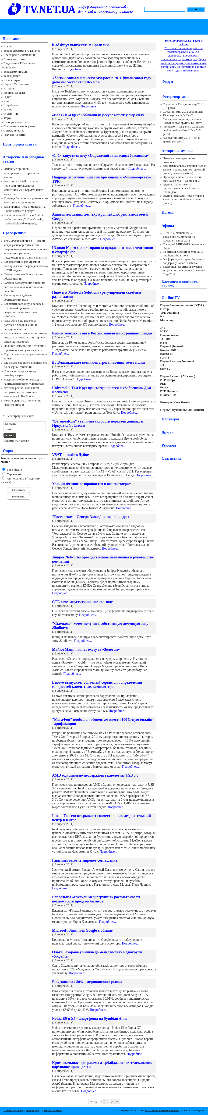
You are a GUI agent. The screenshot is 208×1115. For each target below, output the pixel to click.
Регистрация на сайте (20, 416)
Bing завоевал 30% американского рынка (87, 982)
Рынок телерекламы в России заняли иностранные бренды (102, 333)
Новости (9, 46)
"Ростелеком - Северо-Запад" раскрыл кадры (90, 517)
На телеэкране (13, 80)
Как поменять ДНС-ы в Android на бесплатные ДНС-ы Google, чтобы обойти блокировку (24, 219)
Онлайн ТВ (11, 113)
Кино (7, 101)
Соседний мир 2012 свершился (183, 111)
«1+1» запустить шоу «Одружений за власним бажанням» (100, 155)
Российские (14, 469)
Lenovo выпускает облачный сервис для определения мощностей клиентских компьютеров (97, 684)
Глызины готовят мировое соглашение (84, 860)
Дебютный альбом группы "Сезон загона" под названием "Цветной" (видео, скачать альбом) (185, 169)
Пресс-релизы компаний (19, 55)
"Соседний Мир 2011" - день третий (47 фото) (181, 139)
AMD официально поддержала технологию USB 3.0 (95, 775)
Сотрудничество (14, 130)
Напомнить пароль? (16, 440)
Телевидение (12, 76)
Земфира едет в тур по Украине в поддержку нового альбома (184, 261)
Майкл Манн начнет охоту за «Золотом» (86, 649)
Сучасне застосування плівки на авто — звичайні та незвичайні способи (24, 287)
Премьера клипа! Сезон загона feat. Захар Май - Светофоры (182, 178)
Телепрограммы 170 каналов (22, 50)
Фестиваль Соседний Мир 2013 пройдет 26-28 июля (183, 253)
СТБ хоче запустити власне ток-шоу (82, 602)
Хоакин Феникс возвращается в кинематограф (91, 484)
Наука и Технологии (16, 84)
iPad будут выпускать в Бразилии (80, 45)
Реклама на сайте (15, 134)
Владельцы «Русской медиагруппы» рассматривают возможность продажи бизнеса (96, 899)
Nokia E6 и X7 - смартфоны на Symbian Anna (89, 1018)
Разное (8, 109)
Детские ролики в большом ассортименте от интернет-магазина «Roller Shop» (21, 392)
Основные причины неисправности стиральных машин (21, 173)
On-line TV (171, 298)
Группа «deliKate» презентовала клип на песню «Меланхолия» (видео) (183, 199)
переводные (35, 157)
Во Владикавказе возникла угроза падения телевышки (98, 362)
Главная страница (13, 1110)
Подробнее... (75, 69)
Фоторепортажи (175, 97)
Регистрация (32, 1110)
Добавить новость (52, 1110)
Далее (114, 1101)
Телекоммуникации (16, 71)
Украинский (14, 474)
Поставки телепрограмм (19, 126)
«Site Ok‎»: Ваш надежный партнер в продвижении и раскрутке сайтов (20, 325)
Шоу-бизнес (11, 105)
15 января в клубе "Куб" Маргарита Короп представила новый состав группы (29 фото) (183, 119)
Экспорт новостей (15, 122)
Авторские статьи (15, 59)
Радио (7, 97)
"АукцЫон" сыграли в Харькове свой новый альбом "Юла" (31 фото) (183, 130)
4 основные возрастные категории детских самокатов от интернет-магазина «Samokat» (26, 337)
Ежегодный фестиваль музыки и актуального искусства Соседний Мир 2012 (184, 270)
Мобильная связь (14, 92)
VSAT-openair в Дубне (70, 455)
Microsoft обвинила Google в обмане (82, 930)
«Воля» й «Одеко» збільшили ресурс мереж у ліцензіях (98, 115)
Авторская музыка (177, 151)
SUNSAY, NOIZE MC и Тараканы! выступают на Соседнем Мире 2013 (179, 236)
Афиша (168, 225)
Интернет (10, 88)
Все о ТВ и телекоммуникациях (162, 1110)
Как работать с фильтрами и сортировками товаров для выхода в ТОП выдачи (26, 266)
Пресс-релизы (14, 233)
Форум (8, 118)
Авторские (12, 157)
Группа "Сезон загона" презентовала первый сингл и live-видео (182, 188)
